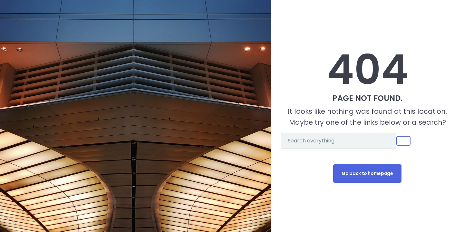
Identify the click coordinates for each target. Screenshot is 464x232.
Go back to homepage (367, 173)
